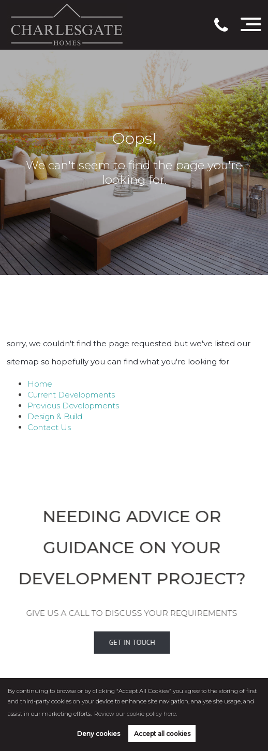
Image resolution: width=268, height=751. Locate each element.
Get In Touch (116, 642)
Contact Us (49, 427)
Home (39, 384)
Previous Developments (73, 405)
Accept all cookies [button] (162, 734)
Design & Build (54, 416)
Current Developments (71, 395)
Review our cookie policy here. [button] (135, 713)
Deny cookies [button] (98, 734)
